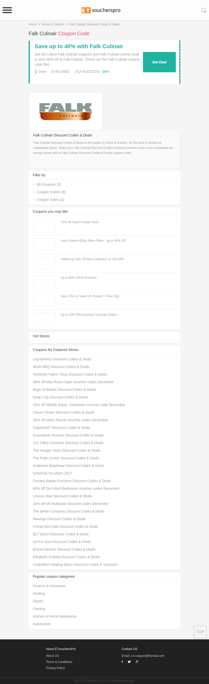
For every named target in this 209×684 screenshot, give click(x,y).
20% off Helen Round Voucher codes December (70, 420)
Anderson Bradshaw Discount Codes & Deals (68, 466)
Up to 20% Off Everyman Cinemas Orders (89, 315)
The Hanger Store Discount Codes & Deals (66, 450)
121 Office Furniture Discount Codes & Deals (68, 443)
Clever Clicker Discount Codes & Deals (63, 412)
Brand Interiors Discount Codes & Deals (64, 549)
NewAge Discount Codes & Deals (59, 519)
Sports (38, 601)
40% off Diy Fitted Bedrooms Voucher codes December (76, 488)
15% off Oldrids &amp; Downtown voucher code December (79, 405)
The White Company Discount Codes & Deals (68, 511)
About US (52, 656)
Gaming (39, 609)
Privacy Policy (55, 668)
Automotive (42, 624)
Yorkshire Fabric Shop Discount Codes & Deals (70, 374)
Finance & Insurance (49, 586)
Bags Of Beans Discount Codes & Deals (64, 390)
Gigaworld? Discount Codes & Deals (61, 428)
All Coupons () (49, 184)
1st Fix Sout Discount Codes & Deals (62, 542)
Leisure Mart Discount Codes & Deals (62, 496)
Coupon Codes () (51, 192)
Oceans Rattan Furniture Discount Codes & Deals (72, 481)
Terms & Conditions (59, 662)
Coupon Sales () (50, 200)
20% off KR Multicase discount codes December (71, 504)
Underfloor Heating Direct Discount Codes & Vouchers (75, 565)
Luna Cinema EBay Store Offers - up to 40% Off (93, 240)
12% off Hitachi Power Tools (79, 222)
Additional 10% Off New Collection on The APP (92, 259)
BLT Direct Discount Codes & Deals (61, 534)
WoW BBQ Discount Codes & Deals (61, 367)
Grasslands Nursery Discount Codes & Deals (68, 435)
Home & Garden (53, 24)
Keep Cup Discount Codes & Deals (60, 397)
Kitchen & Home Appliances (55, 616)
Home (33, 24)
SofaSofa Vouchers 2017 (52, 473)
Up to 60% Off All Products (79, 277)
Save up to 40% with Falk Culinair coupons (79, 46)
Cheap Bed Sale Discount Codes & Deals (65, 526)
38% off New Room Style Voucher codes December (73, 382)
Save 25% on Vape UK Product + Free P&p (90, 296)
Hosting (39, 593)
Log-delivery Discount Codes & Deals (62, 359)
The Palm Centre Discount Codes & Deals (66, 458)
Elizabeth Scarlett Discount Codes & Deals (66, 557)
